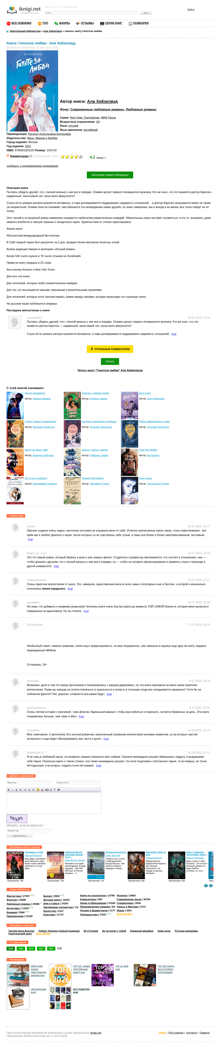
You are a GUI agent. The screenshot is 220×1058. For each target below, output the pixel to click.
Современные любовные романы (97, 109)
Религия (122, 895)
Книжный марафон (141, 931)
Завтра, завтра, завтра (95, 449)
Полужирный (9, 790)
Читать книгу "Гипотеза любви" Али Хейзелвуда (110, 370)
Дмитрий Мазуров (33, 855)
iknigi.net (95, 1032)
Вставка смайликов (38, 790)
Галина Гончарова (195, 858)
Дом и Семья (51, 903)
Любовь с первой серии (95, 393)
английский (91, 129)
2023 (41, 948)
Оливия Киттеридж (92, 478)
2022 (28, 146)
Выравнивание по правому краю (33, 790)
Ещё (173, 334)
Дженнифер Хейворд (45, 483)
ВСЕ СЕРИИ (43, 933)
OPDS (162, 1032)
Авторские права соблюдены (110, 174)
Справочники (125, 903)
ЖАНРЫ (64, 23)
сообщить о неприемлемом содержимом (32, 166)
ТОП (45, 23)
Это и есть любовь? (36, 478)
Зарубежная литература (58, 907)
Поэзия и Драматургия (94, 910)
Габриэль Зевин (99, 455)
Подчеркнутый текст (17, 790)
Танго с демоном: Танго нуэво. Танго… (196, 853)
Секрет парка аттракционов (40, 421)
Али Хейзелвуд (102, 101)
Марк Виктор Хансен (75, 860)
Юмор (120, 910)
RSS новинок (175, 1032)
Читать (110, 361)
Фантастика (14, 896)
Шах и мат (145, 393)
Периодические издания (95, 906)
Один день (164, 931)
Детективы (13, 908)
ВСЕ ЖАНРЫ (125, 914)
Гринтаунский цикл (20, 933)
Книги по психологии (93, 895)
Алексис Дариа (98, 398)
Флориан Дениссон (44, 427)
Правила (205, 1032)
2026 (10, 948)
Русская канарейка (186, 931)
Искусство (49, 911)
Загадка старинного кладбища (99, 421)
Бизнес (47, 896)
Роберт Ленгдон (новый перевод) (58, 931)
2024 (31, 948)
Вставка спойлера (59, 790)
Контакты (191, 1032)
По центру (29, 790)
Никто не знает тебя (36, 449)
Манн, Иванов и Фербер (42, 138)
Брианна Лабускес (43, 455)
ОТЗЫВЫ (87, 23)
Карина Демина (42, 398)
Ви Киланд (153, 455)
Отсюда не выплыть (115, 852)
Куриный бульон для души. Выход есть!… (74, 854)
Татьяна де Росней (158, 483)
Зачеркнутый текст (21, 790)
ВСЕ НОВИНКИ (21, 23)
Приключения (15, 916)
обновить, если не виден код (25, 825)
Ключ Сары (145, 478)
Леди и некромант (35, 393)
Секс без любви (148, 449)
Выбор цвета (42, 790)
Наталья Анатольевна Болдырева (49, 134)
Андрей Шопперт (154, 858)
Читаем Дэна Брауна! (21, 931)
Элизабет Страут (99, 483)
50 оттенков (91, 931)
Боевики (12, 912)
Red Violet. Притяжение (85, 117)
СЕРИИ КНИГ (113, 23)
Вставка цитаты (51, 790)
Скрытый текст (47, 790)
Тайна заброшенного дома (154, 421)
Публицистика (89, 914)
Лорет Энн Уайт (112, 855)
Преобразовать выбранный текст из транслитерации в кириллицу (55, 790)
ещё (59, 948)
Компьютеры (88, 899)
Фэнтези (12, 899)
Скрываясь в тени (34, 852)
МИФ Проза (108, 117)
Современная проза (129, 899)
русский (73, 125)
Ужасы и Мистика (127, 906)
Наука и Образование (93, 903)
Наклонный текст (13, 790)
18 (97, 121)
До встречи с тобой (114, 931)
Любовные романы (141, 109)
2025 (20, 948)
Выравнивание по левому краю (25, 790)
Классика (49, 914)
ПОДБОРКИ (141, 23)
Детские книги (52, 899)
